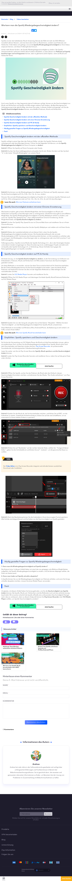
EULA (23, 871)
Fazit (6, 131)
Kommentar (8, 701)
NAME (6, 685)
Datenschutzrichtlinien (28, 869)
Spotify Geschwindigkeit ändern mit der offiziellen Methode (25, 117)
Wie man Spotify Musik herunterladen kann (31, 333)
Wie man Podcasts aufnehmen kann (28, 202)
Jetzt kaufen (66, 878)
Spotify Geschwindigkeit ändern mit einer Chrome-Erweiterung (27, 120)
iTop (3, 13)
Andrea (3, 33)
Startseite (4, 19)
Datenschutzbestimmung (15, 4)
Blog (12, 19)
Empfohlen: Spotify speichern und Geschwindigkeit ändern (25, 125)
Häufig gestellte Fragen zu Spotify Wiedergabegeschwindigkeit (27, 128)
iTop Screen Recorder (42, 346)
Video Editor (10, 466)
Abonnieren (48, 814)
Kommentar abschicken (36, 722)
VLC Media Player (21, 274)
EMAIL (6, 693)
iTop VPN (4, 8)
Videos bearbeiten (23, 19)
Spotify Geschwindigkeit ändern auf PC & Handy (21, 123)
